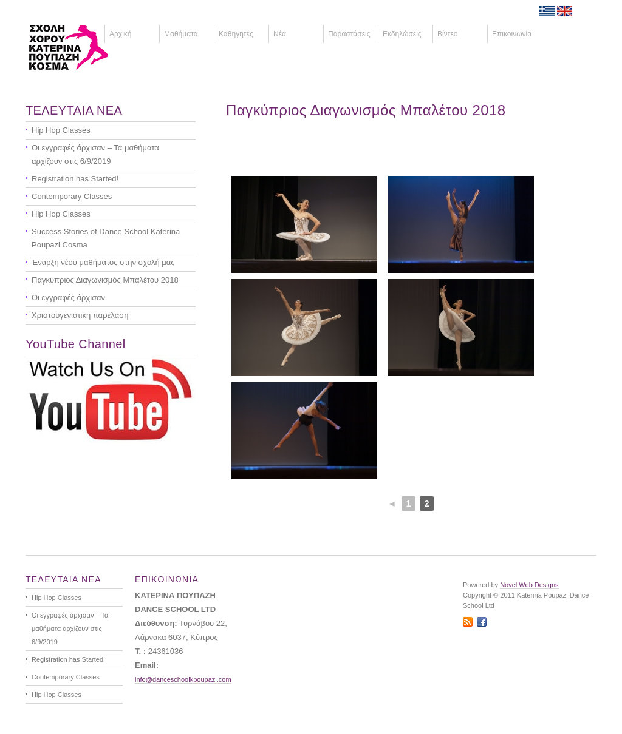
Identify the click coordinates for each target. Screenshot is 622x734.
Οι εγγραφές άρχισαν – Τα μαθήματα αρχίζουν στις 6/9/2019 (95, 154)
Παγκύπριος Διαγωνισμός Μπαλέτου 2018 (366, 110)
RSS (468, 622)
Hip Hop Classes (61, 130)
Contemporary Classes (72, 196)
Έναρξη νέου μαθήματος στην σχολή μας (103, 262)
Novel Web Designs (529, 584)
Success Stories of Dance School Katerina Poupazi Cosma (106, 238)
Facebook (482, 622)
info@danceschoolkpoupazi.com (183, 679)
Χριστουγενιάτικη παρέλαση (80, 315)
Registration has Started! (75, 178)
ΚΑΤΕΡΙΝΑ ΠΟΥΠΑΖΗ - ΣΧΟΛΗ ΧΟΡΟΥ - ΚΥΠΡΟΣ (87, 47)
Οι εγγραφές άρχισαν (68, 297)
